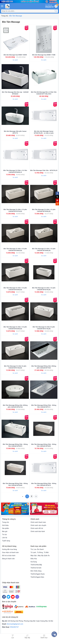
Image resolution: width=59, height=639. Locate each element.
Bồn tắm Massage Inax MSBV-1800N (15, 55)
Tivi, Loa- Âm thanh (37, 549)
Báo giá (4, 531)
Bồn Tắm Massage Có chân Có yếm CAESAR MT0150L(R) (15, 367)
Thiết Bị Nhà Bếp (36, 565)
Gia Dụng (34, 562)
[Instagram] (17, 597)
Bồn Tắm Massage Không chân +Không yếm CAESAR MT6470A (15, 406)
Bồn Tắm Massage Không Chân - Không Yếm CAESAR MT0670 (43, 484)
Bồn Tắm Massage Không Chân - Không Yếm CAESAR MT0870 (15, 445)
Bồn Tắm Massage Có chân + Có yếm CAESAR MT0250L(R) (15, 327)
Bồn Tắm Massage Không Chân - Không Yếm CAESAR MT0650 (43, 445)
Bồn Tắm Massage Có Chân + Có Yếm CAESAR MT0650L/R (15, 171)
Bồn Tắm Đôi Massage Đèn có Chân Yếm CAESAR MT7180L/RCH (43, 93)
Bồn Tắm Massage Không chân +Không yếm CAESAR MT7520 (44, 367)
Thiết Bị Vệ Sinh (36, 568)
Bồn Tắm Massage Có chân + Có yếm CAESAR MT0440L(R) (43, 249)
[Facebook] (4, 597)
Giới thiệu (5, 525)
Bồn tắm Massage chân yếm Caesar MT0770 (15, 132)
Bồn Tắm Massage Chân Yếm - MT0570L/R (43, 170)
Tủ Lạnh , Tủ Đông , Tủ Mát (40, 552)
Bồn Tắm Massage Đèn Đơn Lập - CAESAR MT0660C (15, 93)
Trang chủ (5, 522)
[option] (15, 509)
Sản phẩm (5, 528)
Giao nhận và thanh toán (10, 552)
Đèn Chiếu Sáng (36, 571)
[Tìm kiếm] (56, 11)
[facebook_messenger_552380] (54, 634)
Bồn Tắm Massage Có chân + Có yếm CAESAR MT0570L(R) (15, 210)
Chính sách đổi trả (37, 528)
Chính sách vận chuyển (38, 525)
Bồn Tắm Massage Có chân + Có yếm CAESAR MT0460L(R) (15, 249)
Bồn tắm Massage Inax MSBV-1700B (43, 55)
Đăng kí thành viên (8, 558)
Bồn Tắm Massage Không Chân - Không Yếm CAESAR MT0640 (15, 484)
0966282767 (14, 627)
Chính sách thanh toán (38, 522)
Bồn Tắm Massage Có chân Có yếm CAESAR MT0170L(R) (44, 327)
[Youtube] (13, 597)
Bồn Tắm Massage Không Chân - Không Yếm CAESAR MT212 (43, 406)
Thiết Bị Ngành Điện (37, 577)
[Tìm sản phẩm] (27, 11)
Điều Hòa (34, 558)
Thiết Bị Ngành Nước (38, 574)
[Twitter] (8, 597)
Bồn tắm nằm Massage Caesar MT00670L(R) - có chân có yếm (44, 132)
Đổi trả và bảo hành (8, 555)
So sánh (15, 60)
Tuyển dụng (6, 541)
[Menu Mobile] (2, 6)
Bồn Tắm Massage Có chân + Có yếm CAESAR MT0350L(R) (15, 288)
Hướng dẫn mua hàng (9, 549)
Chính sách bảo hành (38, 531)
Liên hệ (4, 537)
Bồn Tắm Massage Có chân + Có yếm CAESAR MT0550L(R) (43, 210)
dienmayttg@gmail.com (15, 624)
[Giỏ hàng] (56, 6)
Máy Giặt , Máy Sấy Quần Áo (40, 555)
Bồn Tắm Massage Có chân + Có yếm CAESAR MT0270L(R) (43, 288)
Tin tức (4, 534)
